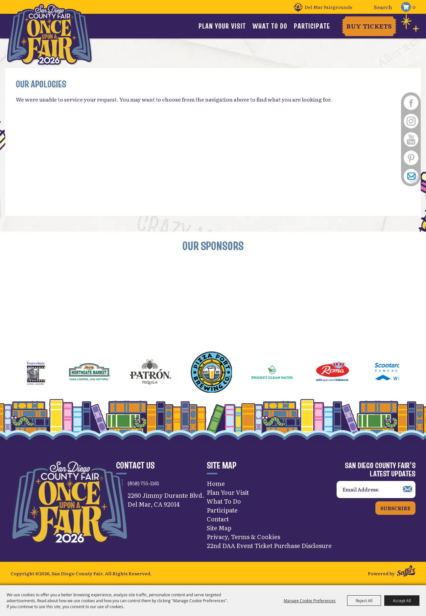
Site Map (219, 527)
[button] (11, 373)
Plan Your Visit (222, 26)
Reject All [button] (364, 600)
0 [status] (414, 7)
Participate (312, 26)
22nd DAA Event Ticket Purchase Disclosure (269, 545)
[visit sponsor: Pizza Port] (222, 373)
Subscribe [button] (395, 508)
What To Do (269, 26)
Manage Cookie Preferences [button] (310, 600)
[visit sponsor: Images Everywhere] (40, 373)
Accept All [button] (402, 600)
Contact (218, 518)
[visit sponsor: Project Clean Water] (283, 373)
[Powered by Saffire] (406, 571)
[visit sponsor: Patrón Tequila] (161, 373)
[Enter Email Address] (376, 489)
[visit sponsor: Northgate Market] (101, 373)
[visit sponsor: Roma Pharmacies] (344, 373)
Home (216, 483)
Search (366, 7)
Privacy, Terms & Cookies (243, 536)
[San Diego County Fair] (49, 34)
